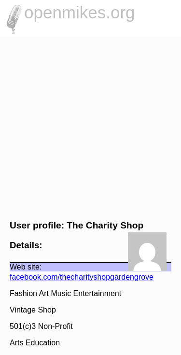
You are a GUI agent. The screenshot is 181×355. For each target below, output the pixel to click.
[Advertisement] (90, 127)
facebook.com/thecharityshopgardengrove (81, 277)
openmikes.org (79, 12)
